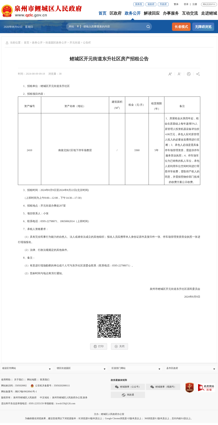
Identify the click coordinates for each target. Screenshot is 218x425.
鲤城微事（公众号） (128, 389)
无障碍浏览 (203, 27)
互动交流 (190, 13)
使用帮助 (5, 382)
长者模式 (181, 27)
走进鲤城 (209, 13)
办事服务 (171, 13)
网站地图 (31, 382)
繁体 (176, 4)
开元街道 (75, 42)
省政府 (150, 4)
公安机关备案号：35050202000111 (50, 388)
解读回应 (152, 13)
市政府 (163, 4)
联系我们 (44, 382)
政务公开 (133, 13)
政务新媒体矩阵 (119, 382)
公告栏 (87, 42)
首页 (102, 13)
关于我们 (18, 382)
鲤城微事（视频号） (163, 389)
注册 (194, 4)
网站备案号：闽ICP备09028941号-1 (19, 394)
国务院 (138, 4)
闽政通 (128, 397)
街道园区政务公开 (56, 42)
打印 (99, 346)
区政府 (116, 13)
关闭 (120, 346)
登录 (186, 4)
